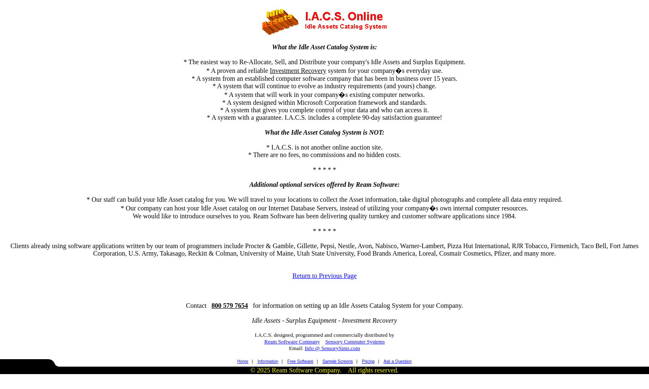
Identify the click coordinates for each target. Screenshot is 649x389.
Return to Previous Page (324, 275)
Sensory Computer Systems (355, 341)
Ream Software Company (292, 341)
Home (243, 361)
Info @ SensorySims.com (332, 348)
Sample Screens (337, 361)
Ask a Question (398, 361)
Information (267, 361)
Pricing (368, 361)
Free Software (300, 361)
